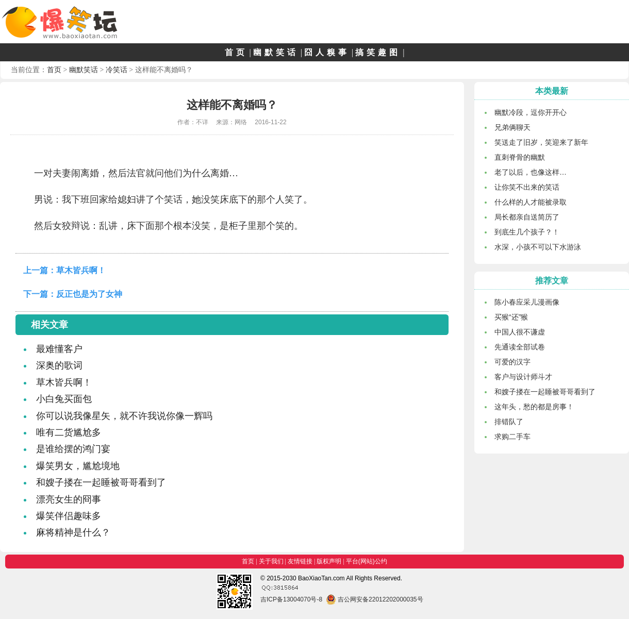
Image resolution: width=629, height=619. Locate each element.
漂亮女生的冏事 (68, 499)
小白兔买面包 (64, 399)
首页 (236, 52)
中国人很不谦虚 (519, 332)
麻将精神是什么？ (73, 532)
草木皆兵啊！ (81, 270)
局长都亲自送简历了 (526, 217)
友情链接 (300, 561)
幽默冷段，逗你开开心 (530, 112)
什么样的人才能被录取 (530, 202)
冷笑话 (116, 69)
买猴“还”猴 (511, 317)
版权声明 (329, 561)
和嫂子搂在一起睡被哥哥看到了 (101, 482)
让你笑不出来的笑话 (526, 187)
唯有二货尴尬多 (68, 432)
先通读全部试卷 (519, 347)
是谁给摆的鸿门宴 (73, 449)
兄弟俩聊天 (512, 127)
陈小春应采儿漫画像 (526, 302)
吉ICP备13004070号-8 (291, 599)
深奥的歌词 (59, 365)
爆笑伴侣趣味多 (68, 516)
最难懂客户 (59, 349)
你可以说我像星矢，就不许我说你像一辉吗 (124, 416)
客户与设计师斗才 (523, 377)
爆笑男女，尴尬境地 (78, 466)
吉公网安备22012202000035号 (374, 599)
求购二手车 (512, 436)
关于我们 (271, 561)
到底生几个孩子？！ (526, 232)
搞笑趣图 (378, 52)
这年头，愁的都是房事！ (534, 407)
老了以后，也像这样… (530, 172)
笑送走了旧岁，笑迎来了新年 (541, 142)
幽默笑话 (276, 52)
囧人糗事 (327, 52)
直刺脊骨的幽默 (519, 157)
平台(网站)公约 (366, 561)
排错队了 (508, 421)
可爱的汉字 (512, 362)
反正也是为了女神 (89, 294)
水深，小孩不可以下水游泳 (537, 247)
